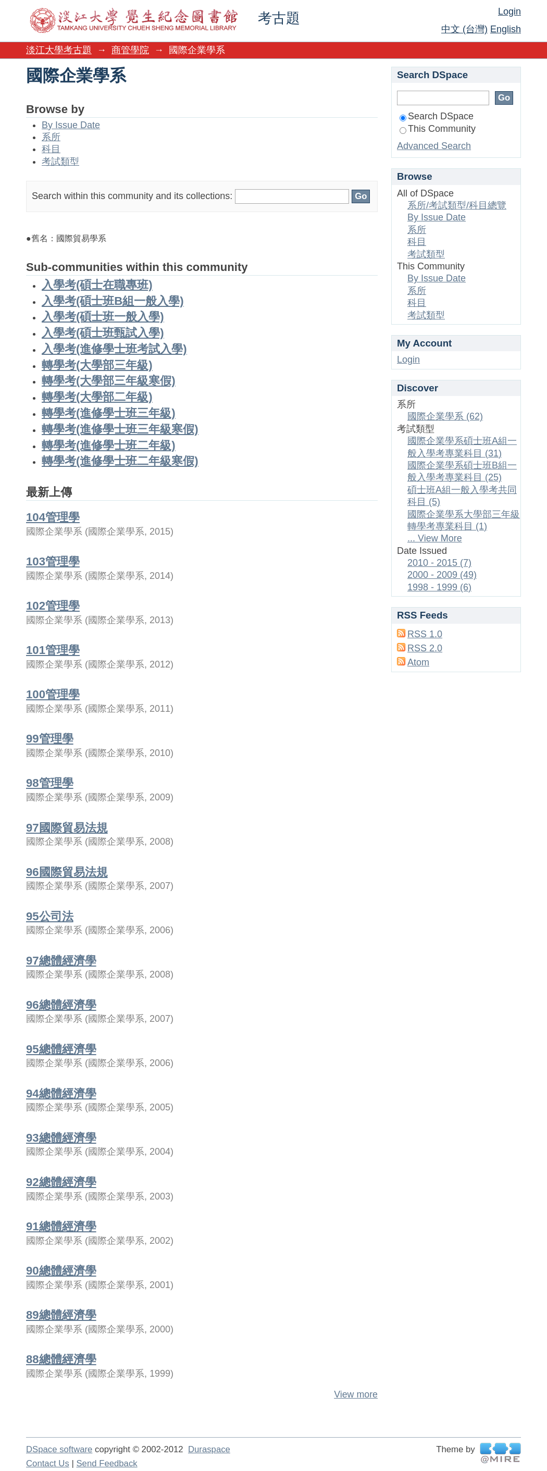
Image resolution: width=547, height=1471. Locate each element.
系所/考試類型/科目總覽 (456, 205)
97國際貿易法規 (67, 827)
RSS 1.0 (424, 634)
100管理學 (53, 694)
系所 (51, 137)
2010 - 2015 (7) (439, 563)
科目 (51, 149)
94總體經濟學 (61, 1093)
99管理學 (49, 738)
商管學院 (130, 50)
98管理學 (49, 782)
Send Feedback (106, 1463)
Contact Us (47, 1463)
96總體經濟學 (61, 1004)
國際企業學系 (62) (445, 416)
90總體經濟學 (61, 1270)
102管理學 (53, 605)
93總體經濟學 (61, 1137)
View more (356, 1394)
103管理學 (53, 561)
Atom (418, 662)
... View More (434, 538)
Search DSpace (437, 116)
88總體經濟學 (61, 1359)
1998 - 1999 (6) (439, 587)
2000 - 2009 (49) (442, 575)
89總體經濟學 (61, 1314)
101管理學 (53, 650)
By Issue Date (71, 125)
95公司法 (49, 916)
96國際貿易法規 (67, 872)
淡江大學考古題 (59, 50)
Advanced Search (434, 146)
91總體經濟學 (61, 1226)
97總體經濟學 (61, 960)
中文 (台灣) (464, 29)
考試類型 (60, 161)
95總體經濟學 (61, 1049)
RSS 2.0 (424, 648)
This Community (438, 128)
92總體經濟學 (61, 1182)
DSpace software (59, 1449)
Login (509, 11)
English (505, 29)
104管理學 (53, 517)
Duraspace (209, 1449)
